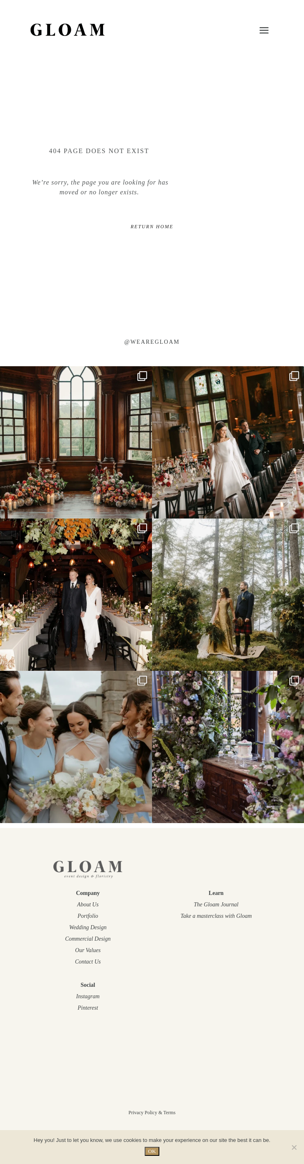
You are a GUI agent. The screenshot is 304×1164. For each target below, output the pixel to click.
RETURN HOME (151, 226)
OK (152, 1151)
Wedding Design (88, 927)
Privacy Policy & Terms (151, 1112)
